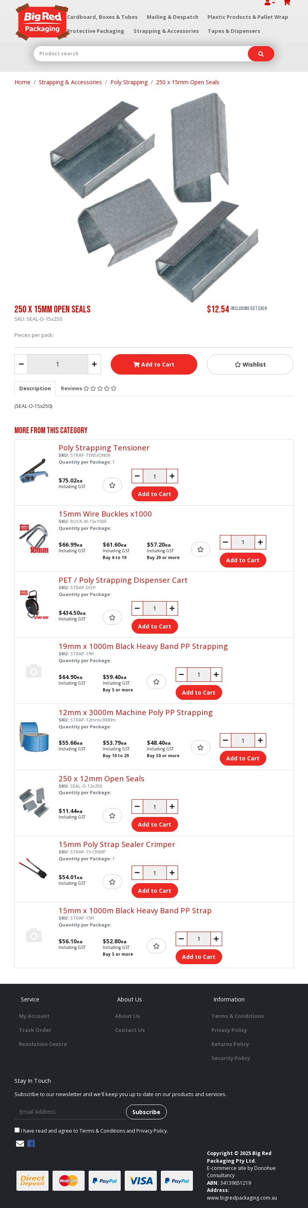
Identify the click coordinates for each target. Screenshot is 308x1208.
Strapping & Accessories (166, 30)
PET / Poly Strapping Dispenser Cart (123, 580)
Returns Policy (230, 1044)
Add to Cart (153, 364)
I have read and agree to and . (91, 1130)
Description (35, 388)
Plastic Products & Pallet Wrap (247, 16)
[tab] (35, 388)
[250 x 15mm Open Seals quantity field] (57, 364)
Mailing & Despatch (173, 16)
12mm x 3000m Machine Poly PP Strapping (136, 712)
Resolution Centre (43, 1044)
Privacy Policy (229, 1030)
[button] (250, 364)
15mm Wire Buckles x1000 (105, 514)
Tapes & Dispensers (234, 30)
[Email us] (20, 1143)
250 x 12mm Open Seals (101, 778)
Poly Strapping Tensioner (104, 447)
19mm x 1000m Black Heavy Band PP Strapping (143, 646)
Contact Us (130, 1030)
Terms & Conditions (237, 1016)
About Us (127, 1016)
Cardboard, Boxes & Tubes (102, 16)
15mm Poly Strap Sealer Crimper (117, 844)
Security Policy (230, 1058)
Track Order (35, 1030)
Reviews (88, 388)
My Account (34, 1016)
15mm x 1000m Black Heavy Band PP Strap (135, 910)
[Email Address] (70, 1112)
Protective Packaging (95, 30)
